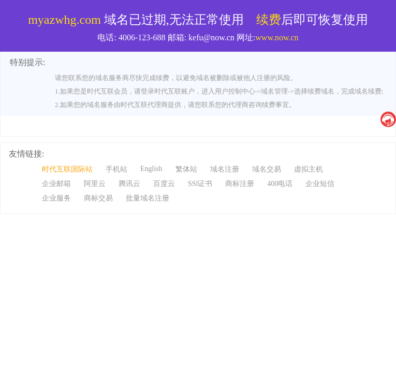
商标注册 (239, 184)
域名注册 (224, 169)
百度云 (164, 184)
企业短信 (319, 184)
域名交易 (266, 169)
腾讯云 (129, 184)
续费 (268, 19)
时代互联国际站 (67, 169)
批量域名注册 (147, 198)
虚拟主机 (308, 169)
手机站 (116, 169)
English (151, 169)
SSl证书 (200, 184)
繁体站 (186, 169)
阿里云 (95, 184)
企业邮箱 (56, 184)
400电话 (279, 184)
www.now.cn (276, 37)
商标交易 (98, 198)
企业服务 (56, 198)
